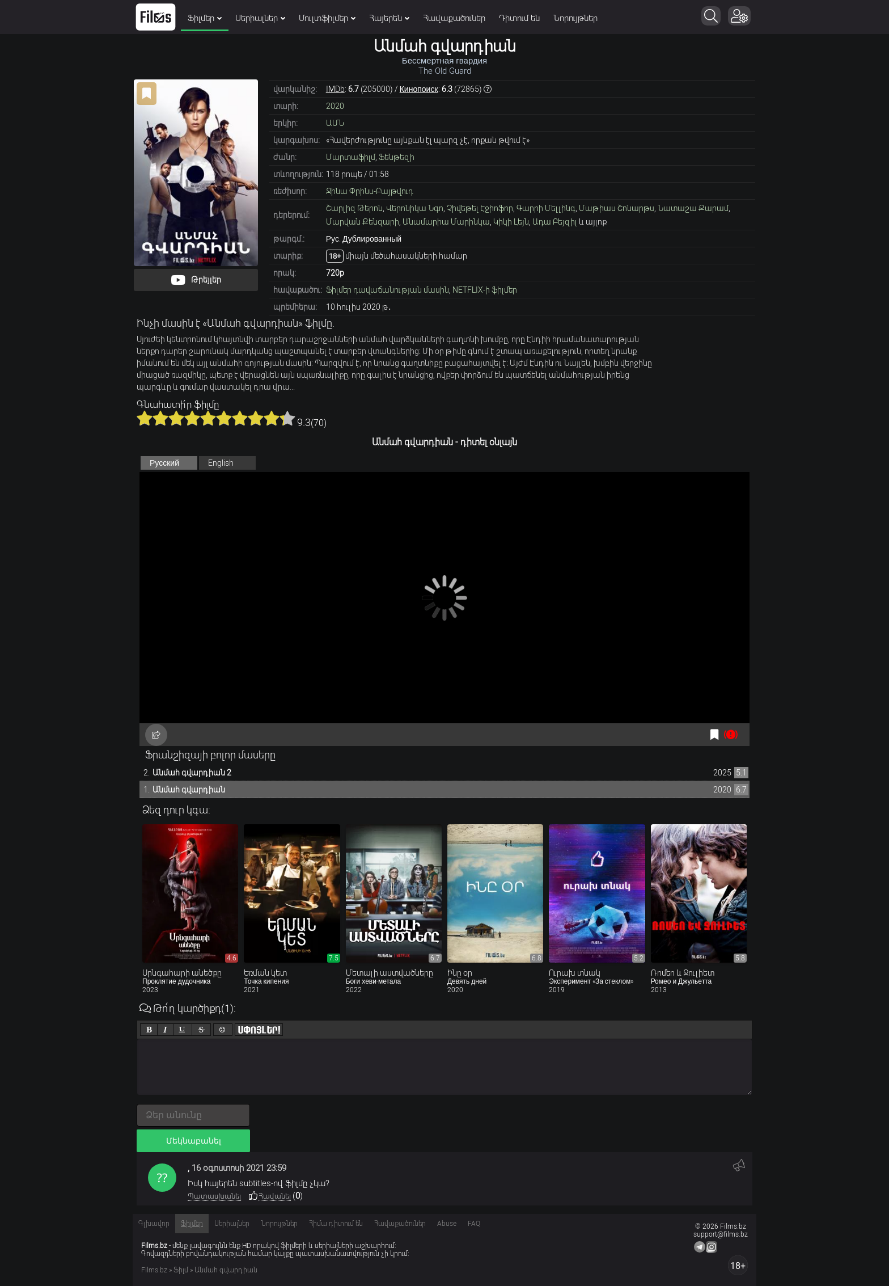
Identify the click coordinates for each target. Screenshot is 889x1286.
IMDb (335, 89)
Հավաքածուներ (454, 18)
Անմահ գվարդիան (189, 789)
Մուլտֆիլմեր (327, 18)
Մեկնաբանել (193, 1140)
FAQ (474, 1224)
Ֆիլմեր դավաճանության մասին (387, 289)
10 (287, 418)
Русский (164, 462)
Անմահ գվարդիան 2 (192, 772)
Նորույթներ (575, 18)
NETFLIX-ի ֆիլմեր (484, 289)
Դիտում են (519, 18)
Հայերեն (389, 18)
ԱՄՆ (335, 123)
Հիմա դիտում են (336, 1224)
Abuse (446, 1224)
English (221, 462)
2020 (335, 106)
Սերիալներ (260, 18)
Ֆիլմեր (205, 18)
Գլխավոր (154, 1224)
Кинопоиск (419, 89)
